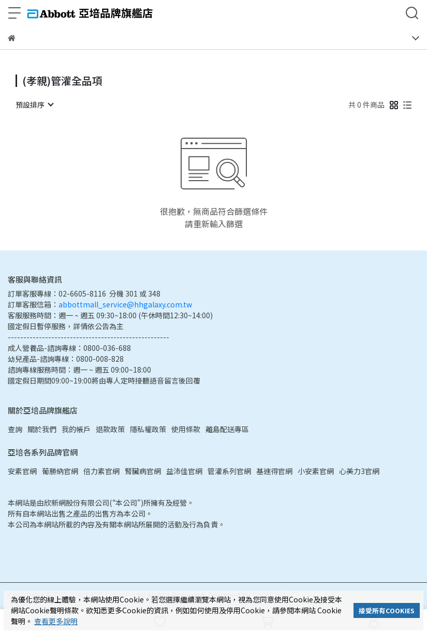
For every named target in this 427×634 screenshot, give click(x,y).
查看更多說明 (56, 621)
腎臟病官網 (143, 471)
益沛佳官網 (184, 471)
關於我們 (41, 429)
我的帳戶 (76, 429)
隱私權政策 (148, 429)
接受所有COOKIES (387, 610)
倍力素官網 (101, 471)
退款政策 (110, 429)
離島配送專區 (227, 429)
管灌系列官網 (229, 471)
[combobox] (34, 104)
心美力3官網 (359, 471)
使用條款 (185, 429)
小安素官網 (316, 471)
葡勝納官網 (60, 471)
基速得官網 (274, 471)
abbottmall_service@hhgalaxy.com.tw (125, 304)
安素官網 (22, 471)
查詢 (15, 429)
